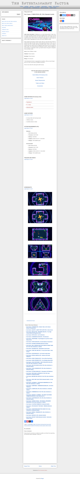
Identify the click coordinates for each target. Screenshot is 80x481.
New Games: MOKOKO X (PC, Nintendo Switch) (36, 415)
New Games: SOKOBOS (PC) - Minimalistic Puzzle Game (38, 348)
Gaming (42, 424)
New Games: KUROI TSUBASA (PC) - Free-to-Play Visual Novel (39, 358)
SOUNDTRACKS (35, 7)
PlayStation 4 (29, 102)
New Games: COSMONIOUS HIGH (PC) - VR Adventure (37, 336)
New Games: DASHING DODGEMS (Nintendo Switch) (37, 343)
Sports (44, 425)
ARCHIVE (4, 27)
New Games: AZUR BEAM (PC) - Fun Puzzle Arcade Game (38, 353)
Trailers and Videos (40, 83)
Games (39, 424)
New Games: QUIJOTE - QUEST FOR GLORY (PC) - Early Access (39, 329)
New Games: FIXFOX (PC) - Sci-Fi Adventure (35, 334)
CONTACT (4, 33)
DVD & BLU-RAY (27, 7)
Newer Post (27, 466)
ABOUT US (4, 35)
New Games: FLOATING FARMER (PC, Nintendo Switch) (37, 404)
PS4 (36, 425)
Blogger (42, 478)
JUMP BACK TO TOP (28, 98)
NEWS (21, 6)
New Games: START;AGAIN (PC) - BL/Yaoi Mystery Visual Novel (39, 341)
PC (34, 425)
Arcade (28, 424)
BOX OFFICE (56, 6)
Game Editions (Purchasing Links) (40, 74)
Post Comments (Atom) (42, 470)
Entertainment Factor (31, 320)
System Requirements (40, 80)
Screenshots (40, 86)
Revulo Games (40, 425)
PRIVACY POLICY (5, 31)
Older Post (53, 466)
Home (40, 466)
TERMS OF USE (5, 29)
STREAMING (44, 6)
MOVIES (32, 6)
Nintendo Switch (29, 107)
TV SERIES (37, 6)
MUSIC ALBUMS (44, 7)
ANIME (50, 6)
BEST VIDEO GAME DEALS (7, 25)
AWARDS (26, 6)
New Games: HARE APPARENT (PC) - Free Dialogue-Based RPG (39, 360)
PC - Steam (28, 104)
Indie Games (46, 424)
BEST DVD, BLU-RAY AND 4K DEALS (9, 21)
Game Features (40, 77)
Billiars (31, 424)
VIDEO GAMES (53, 7)
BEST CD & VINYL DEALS (7, 23)
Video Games (48, 425)
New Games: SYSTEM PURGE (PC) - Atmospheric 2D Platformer (39, 371)
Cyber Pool (35, 424)
